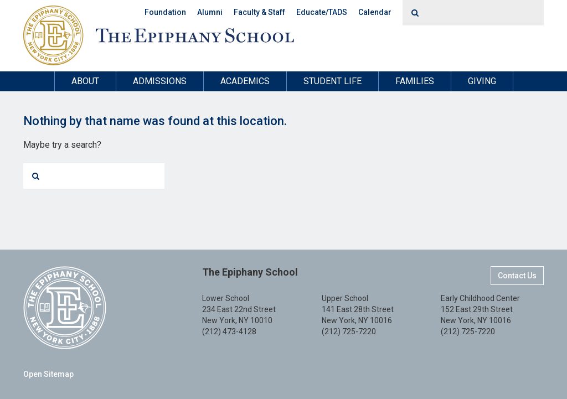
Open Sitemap (48, 374)
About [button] (85, 81)
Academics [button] (245, 81)
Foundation (165, 12)
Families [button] (414, 81)
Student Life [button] (332, 81)
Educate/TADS (321, 12)
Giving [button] (482, 81)
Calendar (374, 12)
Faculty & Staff (259, 12)
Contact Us (517, 275)
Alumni (210, 12)
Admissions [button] (160, 81)
